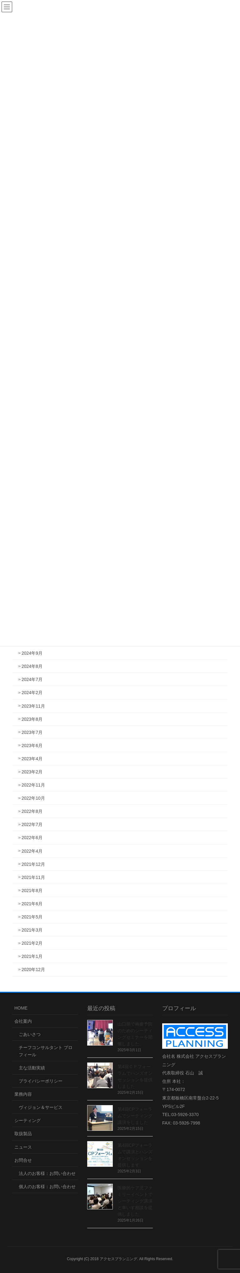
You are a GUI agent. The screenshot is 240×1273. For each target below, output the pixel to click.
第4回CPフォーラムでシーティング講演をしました (135, 1116)
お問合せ (23, 1160)
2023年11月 (33, 706)
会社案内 (23, 1021)
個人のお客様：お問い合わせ (47, 1186)
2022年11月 (33, 784)
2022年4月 (32, 851)
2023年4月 (32, 758)
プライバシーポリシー (40, 1080)
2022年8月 (32, 811)
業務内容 (23, 1094)
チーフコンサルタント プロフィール (45, 1051)
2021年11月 (33, 877)
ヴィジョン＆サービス (40, 1107)
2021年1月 (32, 956)
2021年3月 (32, 930)
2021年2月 (32, 943)
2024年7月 (32, 679)
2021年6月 (32, 903)
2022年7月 (32, 824)
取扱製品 (23, 1133)
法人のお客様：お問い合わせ (47, 1173)
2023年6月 (32, 745)
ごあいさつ (30, 1034)
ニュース (23, 1147)
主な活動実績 (32, 1067)
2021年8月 (32, 890)
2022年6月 (32, 837)
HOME (21, 1008)
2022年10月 (33, 798)
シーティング (27, 1120)
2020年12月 (33, 969)
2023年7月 (32, 732)
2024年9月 (32, 653)
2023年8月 (32, 719)
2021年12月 (33, 864)
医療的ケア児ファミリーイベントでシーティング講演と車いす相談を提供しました (135, 1201)
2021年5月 (32, 916)
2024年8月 (32, 666)
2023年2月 (32, 771)
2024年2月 (32, 692)
